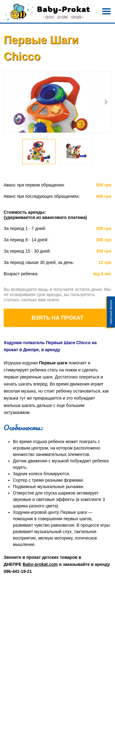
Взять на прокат (57, 318)
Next (106, 102)
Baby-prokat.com (40, 564)
